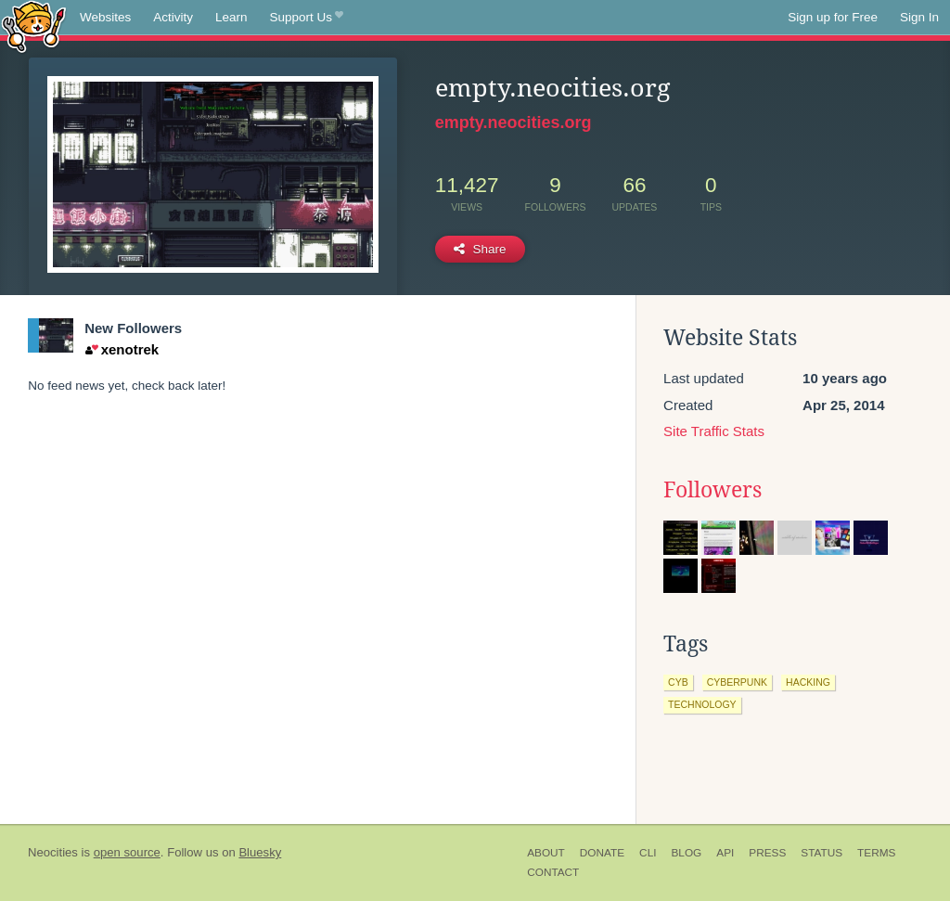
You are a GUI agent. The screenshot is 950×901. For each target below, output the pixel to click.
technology (702, 704)
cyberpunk (737, 682)
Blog (686, 852)
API (725, 852)
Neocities (53, 852)
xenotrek (122, 349)
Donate (602, 852)
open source (127, 852)
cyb (678, 682)
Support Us (306, 17)
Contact (553, 872)
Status (821, 852)
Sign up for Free (833, 17)
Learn (231, 17)
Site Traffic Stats (713, 431)
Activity (173, 17)
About (546, 852)
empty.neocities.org (513, 122)
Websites (105, 17)
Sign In (919, 17)
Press (767, 852)
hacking (808, 682)
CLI (647, 852)
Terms (876, 852)
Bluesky (259, 852)
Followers (712, 490)
